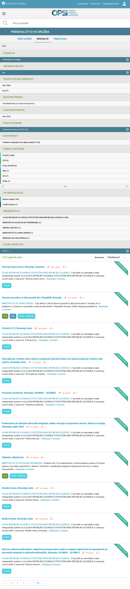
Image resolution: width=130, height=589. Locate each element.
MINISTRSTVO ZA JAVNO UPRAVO (18, 303)
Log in (124, 4)
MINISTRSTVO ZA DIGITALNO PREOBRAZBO (22, 463)
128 (37, 583)
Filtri (4, 46)
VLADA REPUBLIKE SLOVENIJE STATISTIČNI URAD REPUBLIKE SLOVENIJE (36, 273)
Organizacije (60, 38)
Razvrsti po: (99, 257)
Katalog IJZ (43, 38)
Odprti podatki (24, 38)
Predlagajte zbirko (111, 4)
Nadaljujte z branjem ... (57, 279)
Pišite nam (95, 4)
